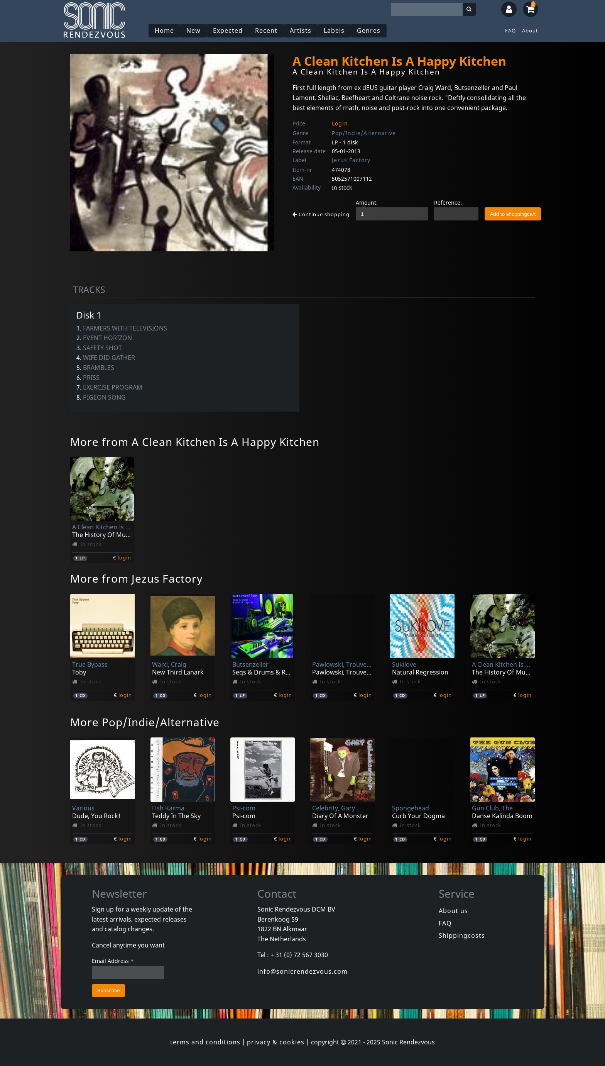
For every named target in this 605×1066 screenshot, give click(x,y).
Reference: (448, 202)
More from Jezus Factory (136, 578)
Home (164, 30)
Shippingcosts (462, 935)
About (530, 30)
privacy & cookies (275, 1042)
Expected (228, 30)
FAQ (510, 30)
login (124, 557)
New (193, 30)
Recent (266, 30)
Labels (334, 30)
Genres (368, 30)
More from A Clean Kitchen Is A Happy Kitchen (194, 441)
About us (453, 911)
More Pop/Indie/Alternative (145, 722)
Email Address (113, 960)
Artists (300, 30)
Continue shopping (321, 214)
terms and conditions (205, 1042)
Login (340, 123)
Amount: (367, 202)
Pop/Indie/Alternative (364, 133)
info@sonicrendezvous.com (302, 971)
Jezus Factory (351, 160)
